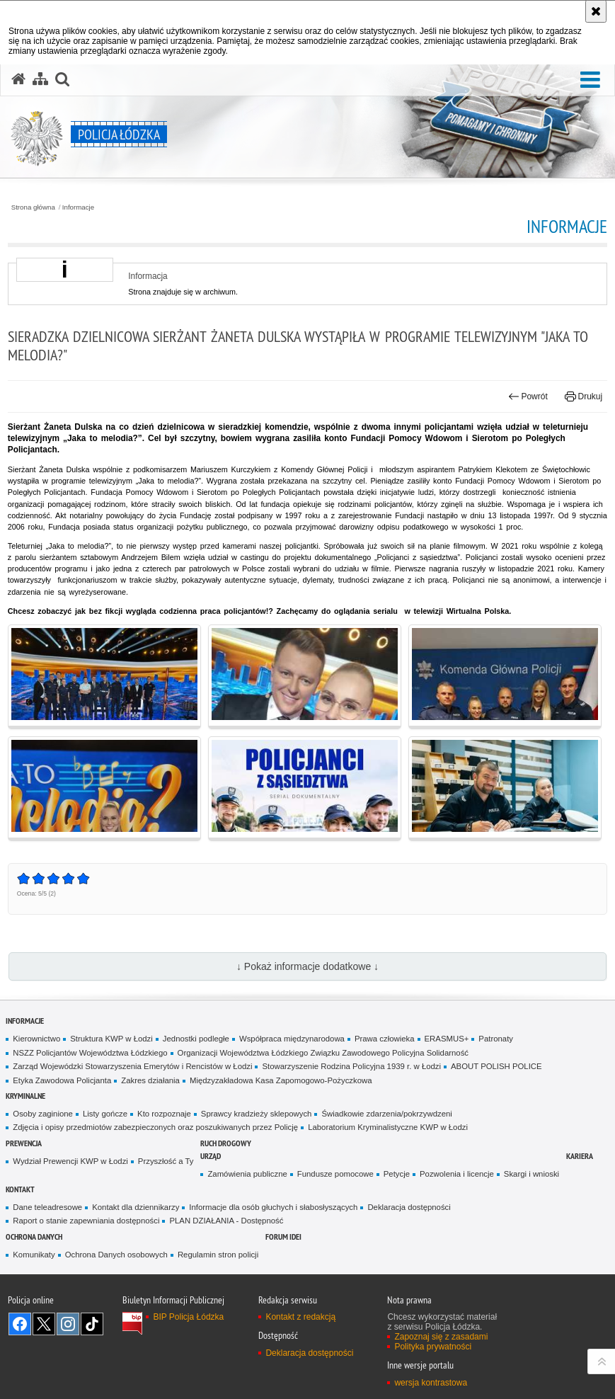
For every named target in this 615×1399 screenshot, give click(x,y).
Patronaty (495, 1038)
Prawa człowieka (385, 1038)
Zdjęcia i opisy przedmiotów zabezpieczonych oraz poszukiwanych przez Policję (155, 1127)
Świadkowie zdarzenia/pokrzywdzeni (386, 1113)
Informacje (78, 207)
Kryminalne (25, 1095)
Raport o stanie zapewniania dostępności (86, 1220)
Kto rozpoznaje (164, 1113)
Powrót (528, 396)
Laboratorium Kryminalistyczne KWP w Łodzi (388, 1127)
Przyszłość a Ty (166, 1161)
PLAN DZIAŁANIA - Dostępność (226, 1220)
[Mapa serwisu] (40, 79)
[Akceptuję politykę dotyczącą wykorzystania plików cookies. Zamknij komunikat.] (596, 11)
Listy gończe (105, 1113)
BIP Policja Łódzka (188, 1317)
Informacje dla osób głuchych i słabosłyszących (273, 1207)
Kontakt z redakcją (300, 1317)
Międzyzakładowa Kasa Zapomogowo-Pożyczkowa (281, 1080)
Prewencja (24, 1143)
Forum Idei (283, 1236)
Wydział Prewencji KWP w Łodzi (70, 1161)
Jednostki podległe (196, 1038)
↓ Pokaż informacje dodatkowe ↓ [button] (307, 966)
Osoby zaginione (43, 1113)
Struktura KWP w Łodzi (111, 1038)
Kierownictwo (36, 1038)
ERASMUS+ (447, 1038)
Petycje (397, 1174)
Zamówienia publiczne (247, 1174)
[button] (590, 80)
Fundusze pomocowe (335, 1174)
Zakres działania (150, 1080)
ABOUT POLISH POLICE (496, 1066)
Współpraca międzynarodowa (292, 1038)
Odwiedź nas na (19, 1324)
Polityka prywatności (432, 1347)
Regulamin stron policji (218, 1254)
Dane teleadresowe (47, 1207)
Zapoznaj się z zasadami (441, 1337)
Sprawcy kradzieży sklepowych (256, 1113)
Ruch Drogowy (225, 1143)
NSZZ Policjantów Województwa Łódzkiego (90, 1053)
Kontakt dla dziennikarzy (135, 1207)
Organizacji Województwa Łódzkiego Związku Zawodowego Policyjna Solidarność (323, 1053)
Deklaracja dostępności (408, 1207)
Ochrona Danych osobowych (116, 1254)
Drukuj (583, 396)
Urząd (210, 1155)
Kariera (579, 1155)
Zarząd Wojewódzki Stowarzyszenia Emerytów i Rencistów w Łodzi (132, 1066)
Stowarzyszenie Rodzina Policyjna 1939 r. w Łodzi (351, 1066)
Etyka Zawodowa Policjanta (62, 1080)
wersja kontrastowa (430, 1383)
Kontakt (20, 1189)
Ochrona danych (34, 1236)
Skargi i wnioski (531, 1174)
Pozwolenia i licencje (457, 1174)
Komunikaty (33, 1254)
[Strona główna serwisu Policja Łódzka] (18, 79)
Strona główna (33, 207)
